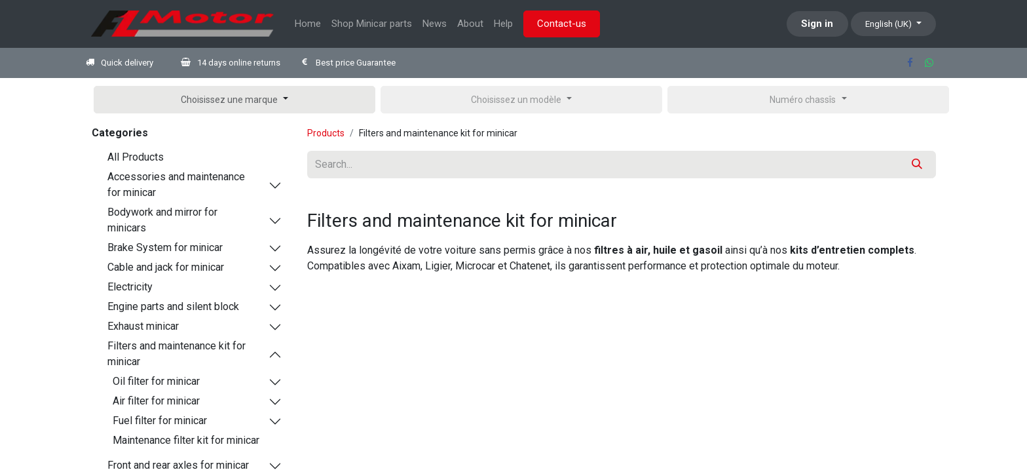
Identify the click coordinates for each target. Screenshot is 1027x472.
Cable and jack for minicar (165, 267)
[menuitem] (307, 24)
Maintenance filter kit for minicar (186, 440)
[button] (234, 99)
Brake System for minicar (165, 247)
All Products (135, 157)
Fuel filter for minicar (160, 420)
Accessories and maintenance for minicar (176, 184)
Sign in (817, 24)
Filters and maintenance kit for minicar (176, 354)
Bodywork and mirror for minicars (162, 220)
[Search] (917, 164)
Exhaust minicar (143, 326)
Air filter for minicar (156, 401)
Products (326, 133)
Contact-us (561, 24)
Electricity (130, 287)
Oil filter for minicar (156, 381)
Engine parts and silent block (173, 306)
